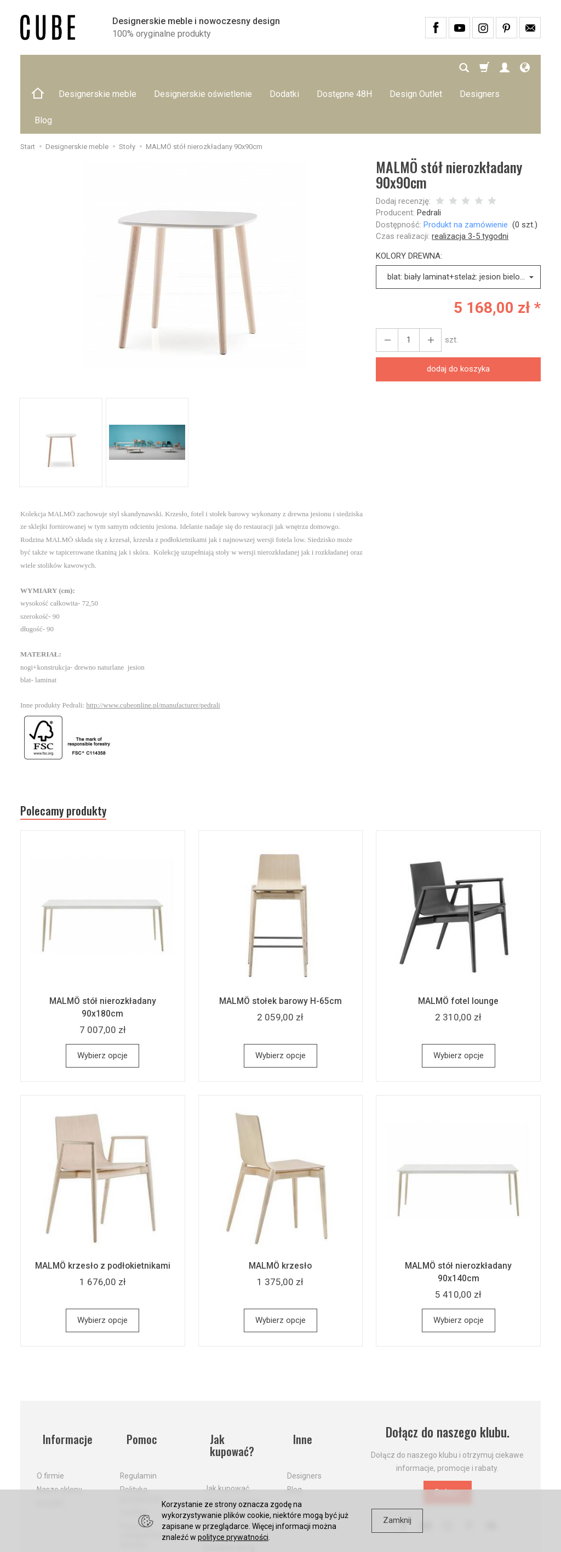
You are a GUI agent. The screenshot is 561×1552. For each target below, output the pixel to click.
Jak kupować (226, 1414)
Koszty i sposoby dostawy (232, 1432)
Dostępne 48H (344, 67)
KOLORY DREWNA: (409, 203)
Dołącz (447, 1444)
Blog (294, 1427)
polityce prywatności (233, 1537)
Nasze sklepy (59, 1427)
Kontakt (50, 1441)
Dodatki (284, 67)
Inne (297, 1384)
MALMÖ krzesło (280, 1217)
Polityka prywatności (141, 1432)
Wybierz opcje (102, 1007)
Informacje (63, 1384)
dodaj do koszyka (458, 316)
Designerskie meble (97, 67)
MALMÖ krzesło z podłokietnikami (103, 1217)
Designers (304, 1414)
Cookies (133, 1450)
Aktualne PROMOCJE (224, 1455)
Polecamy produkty (72, 760)
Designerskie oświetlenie (203, 67)
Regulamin (138, 1414)
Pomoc (136, 1384)
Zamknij (397, 1520)
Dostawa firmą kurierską (229, 1478)
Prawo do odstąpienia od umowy (145, 1473)
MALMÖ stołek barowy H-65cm (280, 952)
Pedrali (429, 160)
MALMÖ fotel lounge (458, 952)
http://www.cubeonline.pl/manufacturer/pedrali (153, 652)
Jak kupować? (238, 1384)
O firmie (50, 1414)
